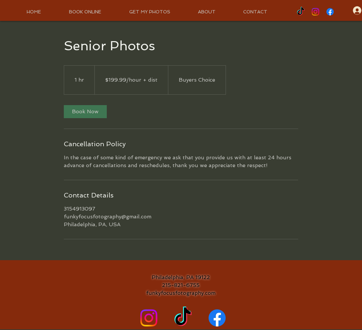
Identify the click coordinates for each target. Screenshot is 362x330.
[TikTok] (301, 12)
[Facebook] (330, 12)
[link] (85, 111)
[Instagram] (315, 12)
